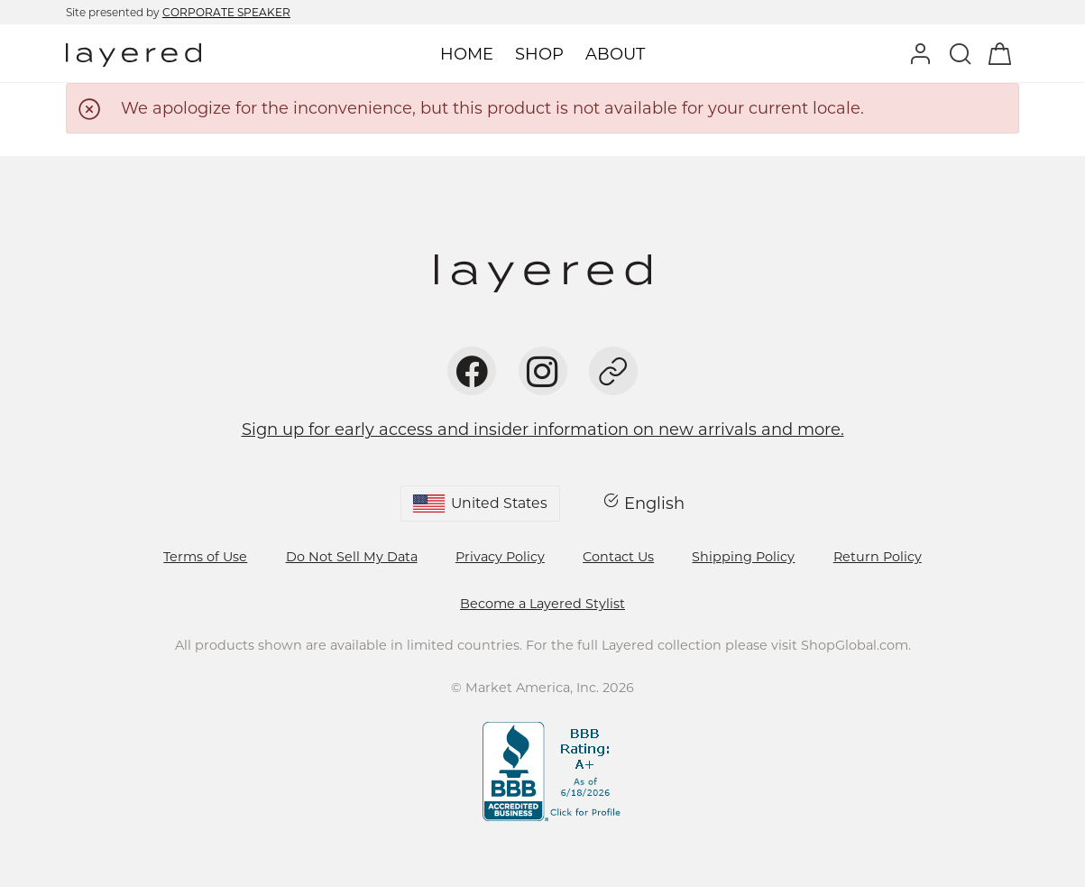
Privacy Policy (500, 557)
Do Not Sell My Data (352, 557)
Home (466, 54)
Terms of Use (205, 557)
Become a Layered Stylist (542, 604)
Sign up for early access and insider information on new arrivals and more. (543, 429)
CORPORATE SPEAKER (226, 12)
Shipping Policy (743, 557)
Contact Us (618, 557)
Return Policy (877, 557)
